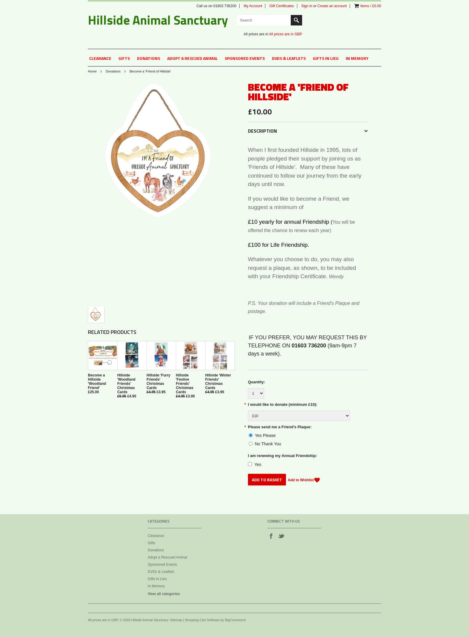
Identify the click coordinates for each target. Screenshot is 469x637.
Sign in (306, 6)
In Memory (357, 58)
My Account (252, 6)
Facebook (271, 535)
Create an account (332, 6)
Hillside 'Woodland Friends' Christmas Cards (126, 383)
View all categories (164, 594)
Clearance (100, 58)
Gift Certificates (281, 6)
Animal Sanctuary (158, 19)
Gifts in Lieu (326, 58)
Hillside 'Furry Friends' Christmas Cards (158, 381)
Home (92, 71)
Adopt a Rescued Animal (192, 58)
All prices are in (285, 34)
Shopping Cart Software (202, 620)
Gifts (124, 58)
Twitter (281, 535)
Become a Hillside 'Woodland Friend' (97, 381)
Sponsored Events (245, 58)
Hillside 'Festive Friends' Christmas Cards (185, 383)
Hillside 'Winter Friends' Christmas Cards (218, 381)
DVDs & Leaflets (289, 58)
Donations (148, 58)
